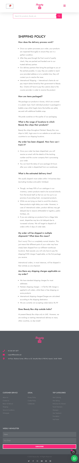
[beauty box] (39, 373)
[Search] (59, 16)
